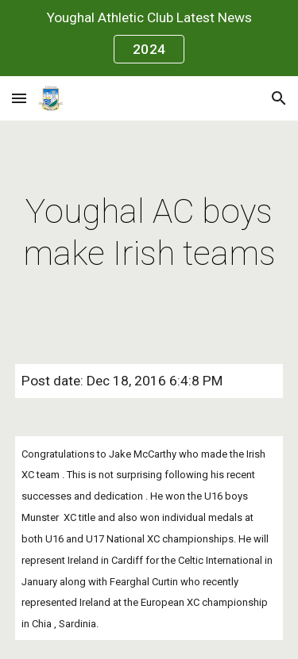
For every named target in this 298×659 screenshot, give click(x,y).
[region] (149, 38)
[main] (149, 233)
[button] (19, 98)
